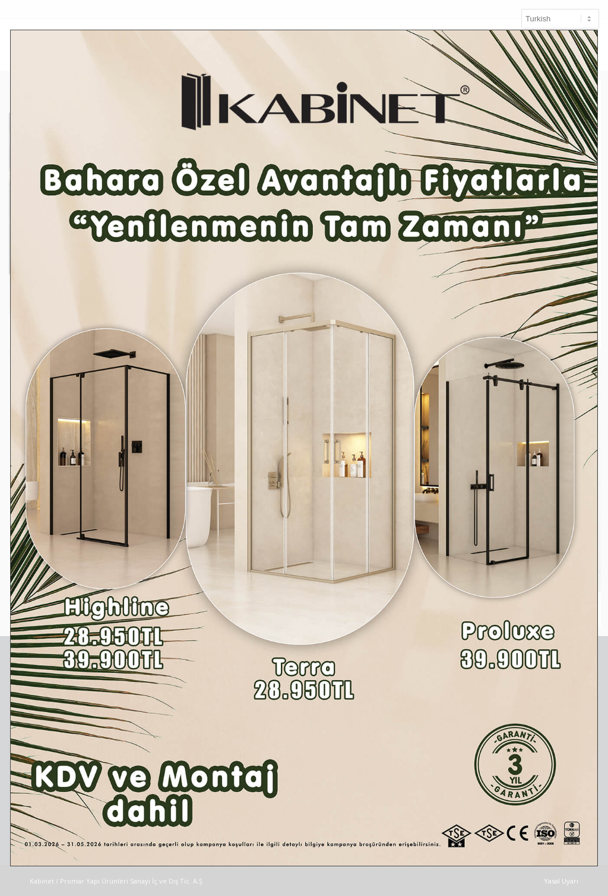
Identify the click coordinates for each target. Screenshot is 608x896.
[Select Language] (560, 18)
